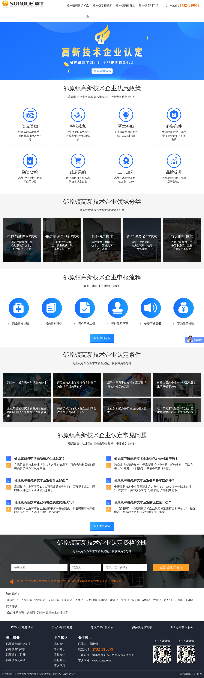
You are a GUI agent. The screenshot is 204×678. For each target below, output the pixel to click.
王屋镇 (178, 600)
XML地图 (197, 674)
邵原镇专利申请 (148, 5)
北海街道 (40, 600)
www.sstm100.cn (101, 660)
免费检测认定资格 (171, 567)
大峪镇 (157, 600)
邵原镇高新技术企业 (18, 643)
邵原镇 (125, 600)
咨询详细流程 (102, 338)
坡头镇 (135, 600)
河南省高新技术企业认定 (52, 612)
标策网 (30, 612)
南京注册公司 (15, 612)
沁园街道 (12, 600)
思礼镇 (168, 600)
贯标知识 (59, 654)
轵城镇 (103, 600)
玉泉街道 (67, 600)
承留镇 (114, 600)
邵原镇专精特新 (102, 5)
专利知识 (59, 649)
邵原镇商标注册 (125, 5)
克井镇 (79, 600)
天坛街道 (53, 600)
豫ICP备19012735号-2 (63, 674)
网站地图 (185, 674)
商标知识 (59, 660)
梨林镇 (146, 600)
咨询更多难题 (102, 526)
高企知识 (59, 643)
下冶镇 (189, 600)
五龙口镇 (91, 600)
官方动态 (59, 665)
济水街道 (26, 600)
